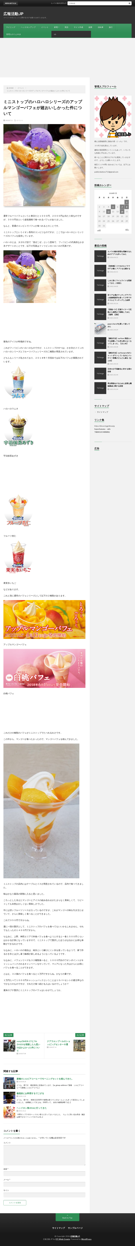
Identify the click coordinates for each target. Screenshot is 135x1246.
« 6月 (99, 230)
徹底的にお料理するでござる (30, 1093)
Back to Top (67, 1218)
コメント (7, 1143)
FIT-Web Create (63, 1239)
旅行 (111, 27)
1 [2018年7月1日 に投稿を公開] (126, 202)
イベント (45, 27)
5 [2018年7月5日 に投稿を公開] (113, 207)
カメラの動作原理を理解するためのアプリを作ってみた (75, 3)
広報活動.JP (13, 14)
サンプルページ (75, 1228)
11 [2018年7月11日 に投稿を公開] (108, 211)
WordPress (86, 1239)
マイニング (10, 27)
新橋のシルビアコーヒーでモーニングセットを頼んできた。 (45, 1078)
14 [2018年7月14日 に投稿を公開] (122, 211)
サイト (6, 1190)
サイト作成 (78, 27)
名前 (5, 1169)
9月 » (127, 230)
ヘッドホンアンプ (28, 27)
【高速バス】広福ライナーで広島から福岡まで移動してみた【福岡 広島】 (120, 312)
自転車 (100, 27)
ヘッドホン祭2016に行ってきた (32, 1108)
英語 (66, 27)
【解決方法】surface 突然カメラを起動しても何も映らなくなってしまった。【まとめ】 (120, 341)
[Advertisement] (67, 57)
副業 (90, 27)
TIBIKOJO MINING (102, 432)
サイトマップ (102, 412)
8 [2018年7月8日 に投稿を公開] (126, 207)
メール (6, 1180)
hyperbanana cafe (102, 429)
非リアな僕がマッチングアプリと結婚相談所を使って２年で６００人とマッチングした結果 (120, 297)
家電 (56, 27)
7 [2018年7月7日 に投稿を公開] (122, 207)
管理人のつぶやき (13, 34)
